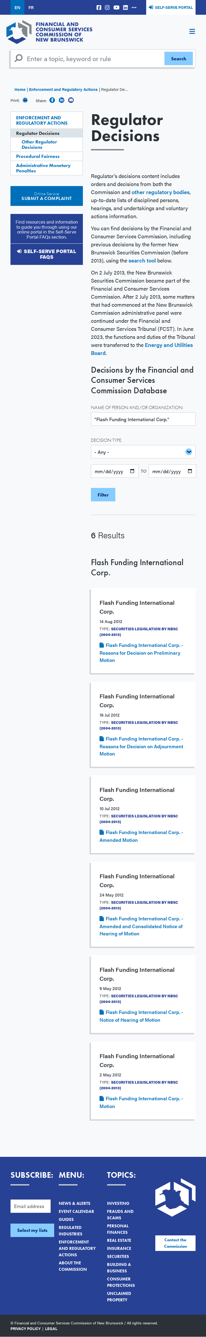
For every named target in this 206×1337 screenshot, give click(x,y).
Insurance (119, 1248)
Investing (118, 1203)
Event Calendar (76, 1211)
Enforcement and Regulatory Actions (63, 89)
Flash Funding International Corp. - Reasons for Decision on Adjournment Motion (141, 746)
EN (17, 7)
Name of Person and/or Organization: (137, 407)
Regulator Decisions (38, 133)
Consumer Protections (121, 1282)
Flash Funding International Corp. (137, 567)
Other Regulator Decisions (39, 144)
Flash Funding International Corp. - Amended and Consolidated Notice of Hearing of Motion (141, 926)
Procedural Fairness (38, 156)
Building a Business (119, 1268)
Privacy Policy (25, 1328)
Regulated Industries (70, 1231)
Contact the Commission (175, 1243)
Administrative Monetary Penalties (43, 168)
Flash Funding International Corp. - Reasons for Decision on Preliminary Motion (141, 652)
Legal (51, 1328)
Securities (118, 1256)
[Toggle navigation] (192, 32)
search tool (142, 260)
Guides (66, 1219)
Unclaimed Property (119, 1297)
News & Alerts (74, 1203)
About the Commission (73, 1266)
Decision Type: (106, 440)
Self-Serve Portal (174, 7)
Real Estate (119, 1240)
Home (19, 89)
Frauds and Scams (120, 1215)
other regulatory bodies (161, 192)
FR (31, 7)
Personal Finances (117, 1229)
